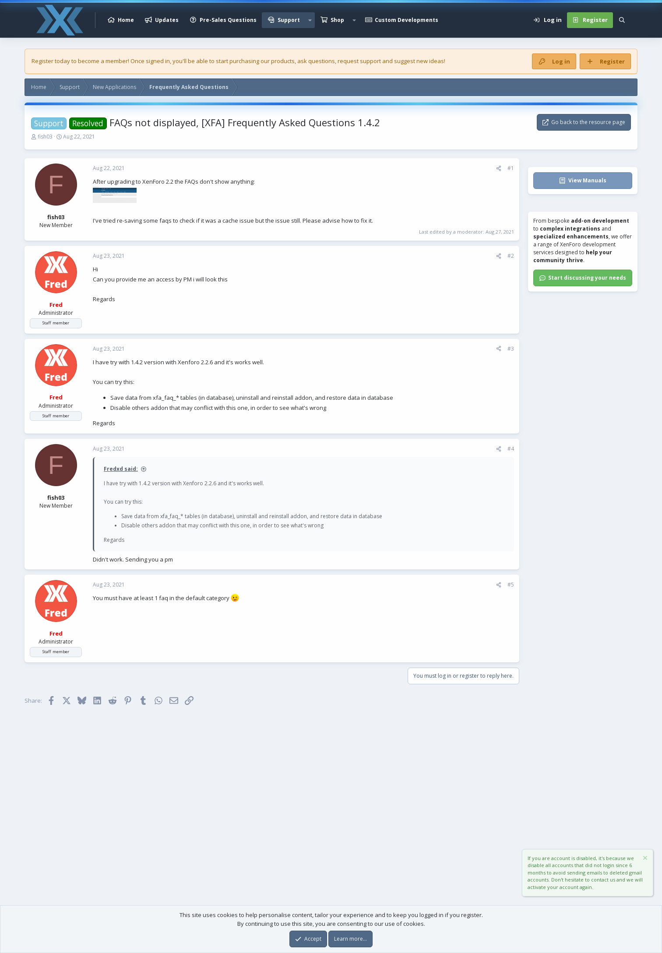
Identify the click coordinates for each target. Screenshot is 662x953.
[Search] (622, 20)
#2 (510, 256)
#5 (510, 584)
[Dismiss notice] (644, 859)
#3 (510, 348)
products (283, 61)
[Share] (498, 168)
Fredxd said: (121, 469)
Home (126, 20)
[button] (310, 20)
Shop (337, 20)
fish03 (45, 136)
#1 (510, 168)
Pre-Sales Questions (228, 20)
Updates (167, 20)
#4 (510, 448)
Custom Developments (406, 20)
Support (289, 20)
